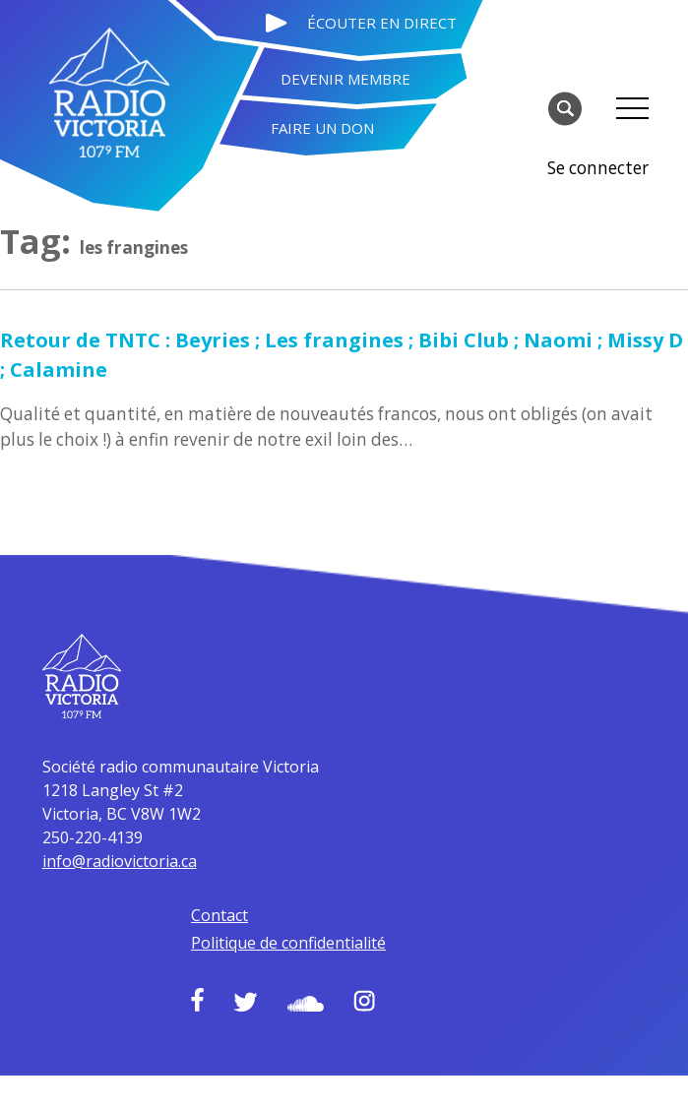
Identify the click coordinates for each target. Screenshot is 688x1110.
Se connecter (600, 105)
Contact (284, 823)
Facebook (262, 934)
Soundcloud (370, 938)
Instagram (429, 935)
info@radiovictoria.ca (333, 769)
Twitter (310, 936)
